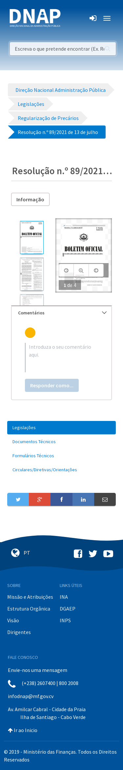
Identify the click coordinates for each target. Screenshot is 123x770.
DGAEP (67, 608)
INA (64, 597)
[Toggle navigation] (70, 18)
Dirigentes (19, 632)
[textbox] (61, 357)
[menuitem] (61, 427)
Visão (13, 620)
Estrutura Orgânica (28, 608)
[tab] (61, 313)
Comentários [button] (62, 313)
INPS (65, 620)
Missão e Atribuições (30, 597)
